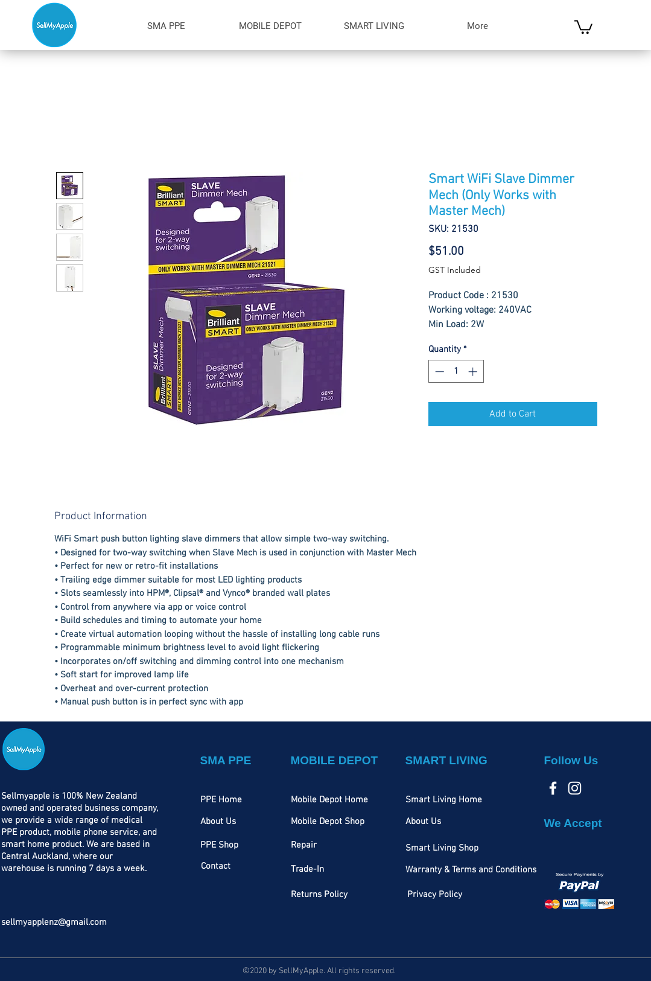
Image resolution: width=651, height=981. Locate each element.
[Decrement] (438, 371)
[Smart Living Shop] (441, 849)
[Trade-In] (307, 870)
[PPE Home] (221, 800)
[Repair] (304, 846)
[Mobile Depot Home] (329, 800)
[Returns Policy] (319, 895)
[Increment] (474, 371)
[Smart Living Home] (443, 800)
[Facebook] (553, 788)
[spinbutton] (456, 371)
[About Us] (218, 822)
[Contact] (215, 867)
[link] (583, 26)
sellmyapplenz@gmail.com (54, 922)
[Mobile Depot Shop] (327, 822)
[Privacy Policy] (434, 895)
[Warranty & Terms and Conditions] (470, 870)
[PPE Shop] (219, 846)
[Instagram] (574, 788)
